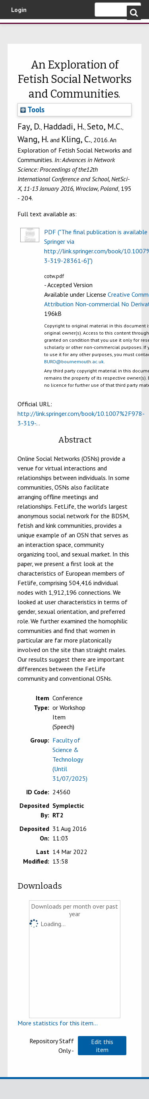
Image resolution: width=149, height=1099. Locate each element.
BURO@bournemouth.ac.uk (74, 361)
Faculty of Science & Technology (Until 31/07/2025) (69, 759)
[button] (102, 1045)
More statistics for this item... (57, 1023)
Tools (32, 109)
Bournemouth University (18, 30)
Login (19, 10)
